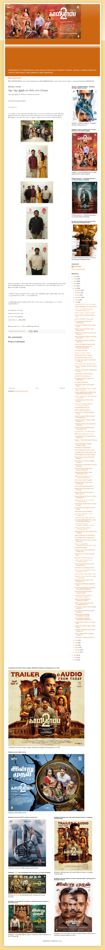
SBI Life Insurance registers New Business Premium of (83, 469)
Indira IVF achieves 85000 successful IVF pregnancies (85, 416)
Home (37, 388)
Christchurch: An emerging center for (84, 567)
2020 (75, 655)
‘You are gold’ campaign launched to (84, 637)
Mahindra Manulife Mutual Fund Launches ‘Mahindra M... (83, 347)
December (78, 290)
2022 (75, 286)
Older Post (62, 388)
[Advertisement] (52, 54)
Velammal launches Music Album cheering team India (83, 473)
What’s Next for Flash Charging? (83, 480)
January (77, 652)
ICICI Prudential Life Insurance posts (84, 450)
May (76, 642)
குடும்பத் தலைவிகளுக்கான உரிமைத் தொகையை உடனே (85, 570)
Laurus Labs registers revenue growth (85, 344)
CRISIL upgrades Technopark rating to (85, 454)
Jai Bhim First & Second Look (83, 376)
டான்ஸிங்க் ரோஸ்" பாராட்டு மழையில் (85, 304)
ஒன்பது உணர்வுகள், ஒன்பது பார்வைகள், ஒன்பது (82, 528)
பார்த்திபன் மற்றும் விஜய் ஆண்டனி (84, 517)
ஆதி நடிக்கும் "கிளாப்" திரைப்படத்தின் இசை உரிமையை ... (85, 389)
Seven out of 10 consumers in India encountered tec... (84, 564)
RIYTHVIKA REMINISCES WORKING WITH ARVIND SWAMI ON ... (85, 588)
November (78, 292)
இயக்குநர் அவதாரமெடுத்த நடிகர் (84, 557)
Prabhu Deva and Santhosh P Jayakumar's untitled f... (83, 599)
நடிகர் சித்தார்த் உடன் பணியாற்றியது (85, 431)
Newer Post (12, 388)
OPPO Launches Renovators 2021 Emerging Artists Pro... (84, 603)
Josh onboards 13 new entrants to (84, 373)
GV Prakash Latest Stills (81, 382)
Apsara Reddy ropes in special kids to (85, 535)
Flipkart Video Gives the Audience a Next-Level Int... (84, 493)
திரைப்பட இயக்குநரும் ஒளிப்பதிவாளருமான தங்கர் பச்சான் (85, 544)
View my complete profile (78, 269)
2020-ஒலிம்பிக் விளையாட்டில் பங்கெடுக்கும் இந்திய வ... (83, 477)
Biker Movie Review (14, 78)
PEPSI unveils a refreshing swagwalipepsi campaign (82, 615)
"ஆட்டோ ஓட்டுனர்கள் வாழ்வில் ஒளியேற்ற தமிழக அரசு (84, 309)
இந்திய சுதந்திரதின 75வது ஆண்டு (84, 319)
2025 (75, 279)
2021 (75, 288)
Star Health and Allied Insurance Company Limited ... (83, 592)
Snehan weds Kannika (81, 547)
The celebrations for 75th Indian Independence (83, 322)
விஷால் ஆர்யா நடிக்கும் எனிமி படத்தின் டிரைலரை (83, 560)
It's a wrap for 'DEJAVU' (81, 350)
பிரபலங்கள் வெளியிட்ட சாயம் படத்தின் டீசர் (83, 514)
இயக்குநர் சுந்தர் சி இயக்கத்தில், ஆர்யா (85, 574)
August (77, 300)
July (76, 302)
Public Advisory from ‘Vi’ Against (83, 355)
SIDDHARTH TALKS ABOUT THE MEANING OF (84, 580)
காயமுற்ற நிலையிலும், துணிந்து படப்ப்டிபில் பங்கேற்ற (83, 404)
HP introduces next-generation (83, 447)
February (77, 650)
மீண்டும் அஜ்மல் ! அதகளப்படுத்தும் (85, 312)
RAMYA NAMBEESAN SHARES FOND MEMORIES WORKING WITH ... (85, 393)
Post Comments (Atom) (21, 391)
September (78, 297)
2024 (75, 281)
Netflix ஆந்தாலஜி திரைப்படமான (84, 434)
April (76, 645)
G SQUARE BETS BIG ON (82, 407)
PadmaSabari (77, 266)
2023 (75, 283)
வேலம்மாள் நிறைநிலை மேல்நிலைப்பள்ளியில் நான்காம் (84, 524)
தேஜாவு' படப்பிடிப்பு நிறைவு (83, 353)
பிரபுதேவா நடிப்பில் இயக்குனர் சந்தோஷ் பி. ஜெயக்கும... (83, 596)
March (77, 647)
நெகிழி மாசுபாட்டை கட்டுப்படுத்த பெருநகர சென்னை (84, 500)
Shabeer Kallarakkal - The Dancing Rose (86, 306)
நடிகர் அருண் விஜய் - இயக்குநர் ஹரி (85, 363)
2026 (75, 276)
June (76, 640)
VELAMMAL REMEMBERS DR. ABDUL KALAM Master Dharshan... (85, 520)
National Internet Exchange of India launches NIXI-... (84, 329)
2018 (75, 660)
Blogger (60, 941)
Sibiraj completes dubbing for (82, 410)
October (77, 295)
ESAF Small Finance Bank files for (84, 486)
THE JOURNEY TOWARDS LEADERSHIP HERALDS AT (83, 619)
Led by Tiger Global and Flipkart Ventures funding (83, 444)
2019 (75, 657)
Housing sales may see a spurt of (84, 357)
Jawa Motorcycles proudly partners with (85, 452)
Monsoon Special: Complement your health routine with (84, 428)
